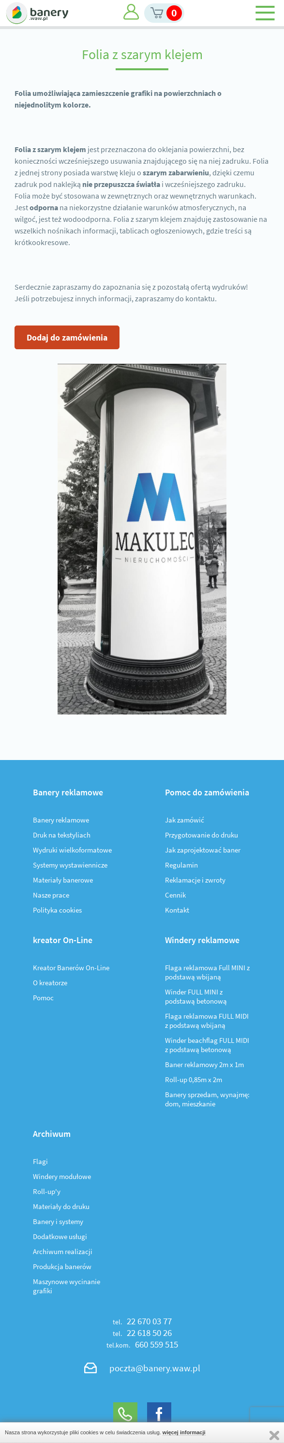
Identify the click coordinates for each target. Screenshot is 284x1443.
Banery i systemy (58, 1221)
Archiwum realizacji (62, 1251)
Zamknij (274, 1435)
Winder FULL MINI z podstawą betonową (196, 996)
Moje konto (131, 12)
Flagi (40, 1161)
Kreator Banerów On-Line (71, 967)
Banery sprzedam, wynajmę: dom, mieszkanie (207, 1099)
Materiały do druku (61, 1206)
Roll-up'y (46, 1191)
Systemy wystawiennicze (70, 864)
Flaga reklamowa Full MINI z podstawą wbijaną (207, 972)
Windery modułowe (62, 1176)
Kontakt (177, 910)
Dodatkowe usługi (60, 1236)
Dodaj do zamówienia (67, 337)
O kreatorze (50, 982)
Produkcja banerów (62, 1266)
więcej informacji (184, 1432)
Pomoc (43, 997)
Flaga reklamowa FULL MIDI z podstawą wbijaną (207, 1020)
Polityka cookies (57, 910)
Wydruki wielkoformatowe (72, 849)
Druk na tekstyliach (61, 834)
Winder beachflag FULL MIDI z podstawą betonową (207, 1045)
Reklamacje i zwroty (195, 879)
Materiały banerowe (63, 879)
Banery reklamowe (61, 819)
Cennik (175, 895)
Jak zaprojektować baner (202, 849)
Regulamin (181, 864)
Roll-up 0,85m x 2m (193, 1079)
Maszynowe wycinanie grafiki (66, 1286)
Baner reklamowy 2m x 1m (204, 1064)
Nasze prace (51, 895)
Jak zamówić (184, 819)
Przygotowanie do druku (201, 834)
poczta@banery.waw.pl (154, 1368)
